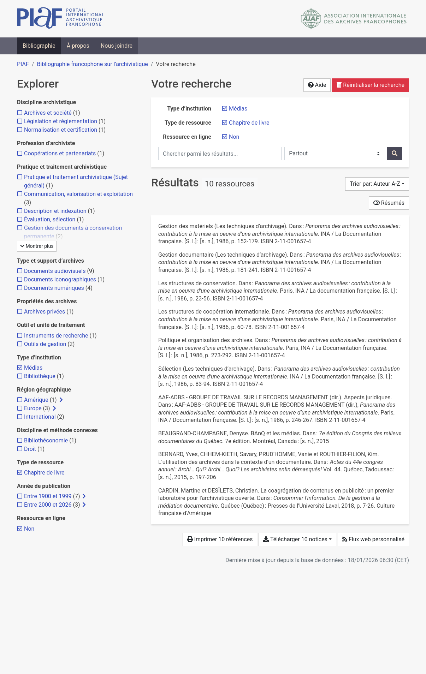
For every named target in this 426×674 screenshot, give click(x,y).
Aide (317, 85)
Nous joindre (116, 45)
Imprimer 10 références (220, 539)
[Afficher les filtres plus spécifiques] (61, 400)
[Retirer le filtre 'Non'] (234, 136)
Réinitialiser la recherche (370, 85)
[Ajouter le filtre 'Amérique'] (36, 399)
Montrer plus (36, 246)
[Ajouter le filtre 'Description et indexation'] (55, 211)
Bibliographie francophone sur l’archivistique (92, 64)
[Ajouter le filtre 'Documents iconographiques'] (60, 279)
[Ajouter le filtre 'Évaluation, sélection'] (49, 219)
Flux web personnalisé (373, 539)
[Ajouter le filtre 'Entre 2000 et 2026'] (47, 504)
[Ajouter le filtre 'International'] (40, 416)
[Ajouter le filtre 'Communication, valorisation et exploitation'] (78, 194)
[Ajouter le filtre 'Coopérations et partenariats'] (60, 153)
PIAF (23, 64)
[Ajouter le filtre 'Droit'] (30, 449)
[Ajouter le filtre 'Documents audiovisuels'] (54, 271)
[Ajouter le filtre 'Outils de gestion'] (45, 344)
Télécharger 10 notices (295, 539)
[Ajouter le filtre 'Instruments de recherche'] (56, 335)
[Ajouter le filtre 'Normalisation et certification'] (60, 129)
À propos (78, 45)
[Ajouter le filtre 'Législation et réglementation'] (60, 121)
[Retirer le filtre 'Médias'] (238, 108)
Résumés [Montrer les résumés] (388, 202)
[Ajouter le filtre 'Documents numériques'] (54, 288)
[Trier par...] (377, 184)
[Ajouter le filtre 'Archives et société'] (48, 112)
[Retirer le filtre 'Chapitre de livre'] (249, 122)
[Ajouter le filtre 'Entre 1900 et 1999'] (47, 496)
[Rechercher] (394, 153)
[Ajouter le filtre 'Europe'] (33, 408)
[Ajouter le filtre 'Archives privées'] (44, 311)
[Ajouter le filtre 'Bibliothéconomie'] (46, 440)
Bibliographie (39, 45)
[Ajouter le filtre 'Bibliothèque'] (39, 376)
